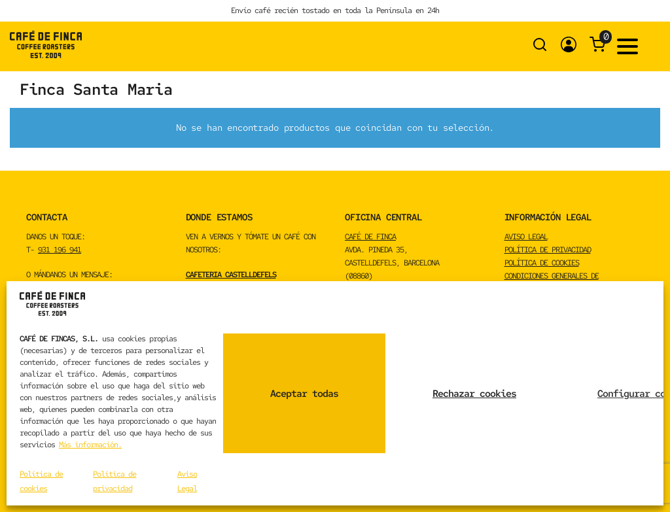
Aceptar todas (304, 393)
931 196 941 (59, 250)
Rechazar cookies (474, 393)
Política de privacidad (547, 250)
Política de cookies (541, 263)
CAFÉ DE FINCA (370, 236)
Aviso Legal (526, 236)
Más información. (90, 444)
